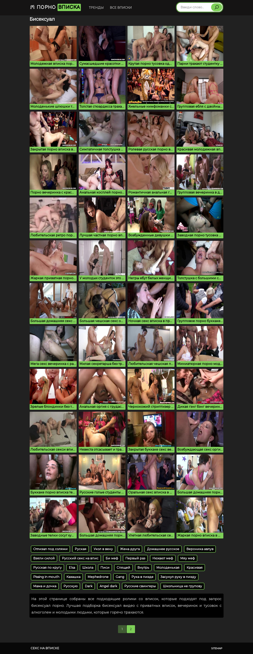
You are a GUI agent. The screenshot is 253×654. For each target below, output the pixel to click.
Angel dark (108, 586)
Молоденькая (167, 567)
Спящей (123, 567)
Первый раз (135, 558)
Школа (87, 567)
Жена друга (130, 549)
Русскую (70, 586)
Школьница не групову (182, 586)
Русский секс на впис (80, 558)
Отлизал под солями (50, 549)
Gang (120, 577)
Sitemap (216, 648)
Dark (89, 586)
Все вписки (121, 7)
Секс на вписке (45, 648)
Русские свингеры (140, 586)
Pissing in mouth (46, 577)
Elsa (72, 567)
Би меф (112, 558)
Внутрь (143, 567)
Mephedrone (98, 577)
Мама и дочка (44, 586)
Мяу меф (187, 558)
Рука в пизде (142, 577)
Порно (55, 7)
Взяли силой (44, 558)
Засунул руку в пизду (178, 577)
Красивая (195, 567)
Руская (80, 549)
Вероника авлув (199, 549)
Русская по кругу (47, 567)
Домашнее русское (163, 549)
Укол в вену (103, 549)
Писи (105, 567)
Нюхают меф (162, 558)
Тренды (96, 7)
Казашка (73, 577)
